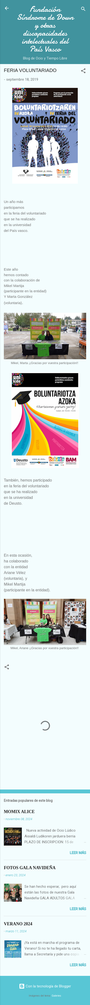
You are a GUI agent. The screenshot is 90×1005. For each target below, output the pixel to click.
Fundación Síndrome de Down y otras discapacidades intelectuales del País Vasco (45, 29)
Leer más (78, 853)
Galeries (56, 995)
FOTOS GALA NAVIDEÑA (29, 867)
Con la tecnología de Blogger (45, 986)
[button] (83, 71)
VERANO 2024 (18, 923)
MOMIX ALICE (19, 811)
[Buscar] (83, 9)
